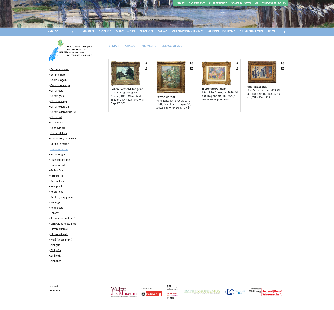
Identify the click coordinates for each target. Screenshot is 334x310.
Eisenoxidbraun (59, 149)
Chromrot (56, 117)
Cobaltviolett (57, 128)
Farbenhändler (125, 32)
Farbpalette (147, 46)
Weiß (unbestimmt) (61, 240)
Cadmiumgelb (58, 80)
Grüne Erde (56, 176)
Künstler (88, 32)
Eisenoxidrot (57, 165)
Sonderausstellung (244, 4)
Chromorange (58, 101)
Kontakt (53, 286)
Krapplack (56, 187)
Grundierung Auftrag (221, 32)
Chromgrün (57, 96)
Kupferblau (56, 192)
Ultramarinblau (59, 229)
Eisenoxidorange (60, 160)
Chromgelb (56, 91)
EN (284, 4)
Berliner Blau (58, 75)
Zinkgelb (55, 245)
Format (162, 32)
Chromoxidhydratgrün (63, 112)
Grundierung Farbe (251, 32)
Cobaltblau (56, 123)
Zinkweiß (55, 256)
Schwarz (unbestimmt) (63, 224)
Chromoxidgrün (59, 107)
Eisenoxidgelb (58, 155)
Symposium (269, 4)
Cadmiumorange (60, 85)
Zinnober (55, 261)
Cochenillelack (58, 133)
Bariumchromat (59, 69)
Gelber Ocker (57, 171)
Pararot (54, 213)
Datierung (105, 32)
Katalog (53, 32)
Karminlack (57, 181)
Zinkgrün (55, 250)
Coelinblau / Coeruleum (64, 139)
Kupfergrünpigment (61, 197)
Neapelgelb (56, 208)
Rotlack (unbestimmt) (62, 219)
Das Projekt (197, 4)
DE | (280, 4)
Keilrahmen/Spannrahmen (187, 32)
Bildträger (146, 32)
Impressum (55, 290)
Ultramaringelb (59, 234)
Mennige (55, 203)
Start (180, 4)
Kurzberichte (218, 4)
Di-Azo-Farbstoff (59, 144)
